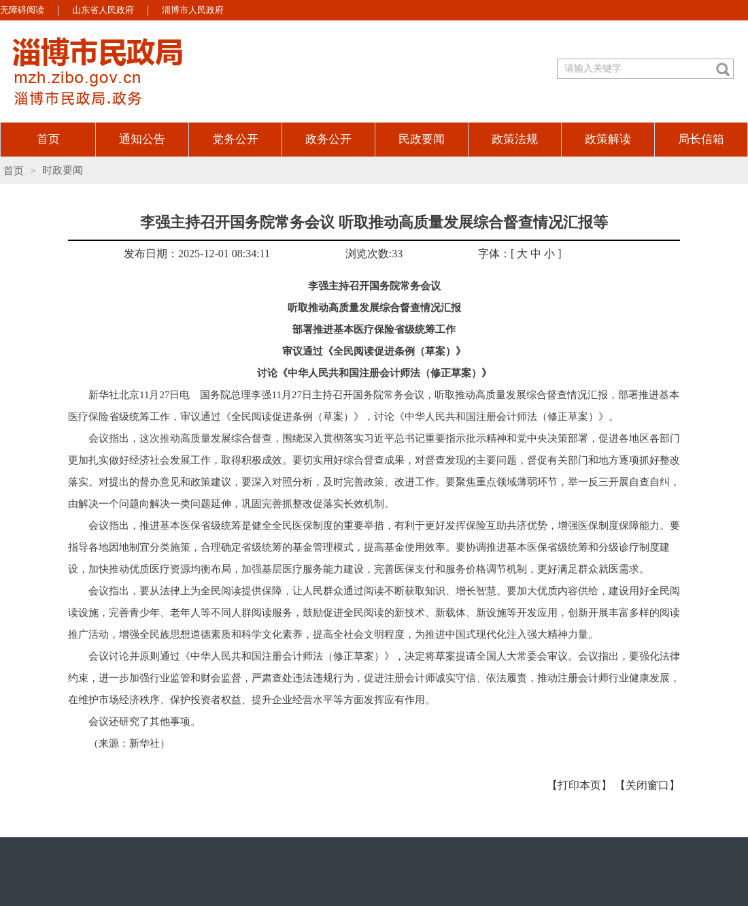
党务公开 (235, 139)
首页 (48, 139)
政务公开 (328, 139)
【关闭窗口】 (647, 785)
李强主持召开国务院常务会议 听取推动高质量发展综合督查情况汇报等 (374, 222)
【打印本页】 (579, 785)
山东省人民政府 (103, 10)
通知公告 (142, 139)
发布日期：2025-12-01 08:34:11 (197, 253)
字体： (494, 253)
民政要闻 (421, 139)
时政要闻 (62, 170)
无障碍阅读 (22, 10)
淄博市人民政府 (193, 10)
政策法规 (515, 139)
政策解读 (608, 139)
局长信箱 (701, 139)
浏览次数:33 (374, 253)
